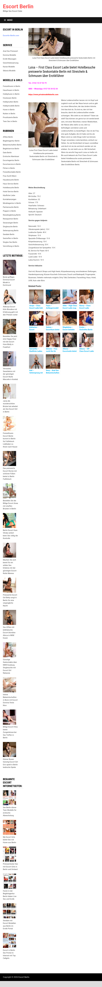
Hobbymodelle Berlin (11, 106)
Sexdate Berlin (8, 234)
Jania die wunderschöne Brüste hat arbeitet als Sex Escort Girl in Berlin (10, 406)
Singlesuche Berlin (10, 226)
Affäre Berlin (8, 137)
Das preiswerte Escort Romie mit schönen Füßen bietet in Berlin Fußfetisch (10, 473)
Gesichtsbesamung (10, 63)
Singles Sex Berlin (10, 242)
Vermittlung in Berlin (11, 246)
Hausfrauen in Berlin (11, 90)
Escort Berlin (18, 6)
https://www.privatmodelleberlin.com (43, 94)
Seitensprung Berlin (11, 230)
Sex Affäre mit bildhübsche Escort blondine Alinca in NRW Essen (9, 632)
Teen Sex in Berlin (10, 121)
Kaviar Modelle (9, 67)
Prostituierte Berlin (10, 117)
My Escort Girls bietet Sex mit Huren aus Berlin (9, 840)
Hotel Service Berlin (11, 191)
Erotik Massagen (9, 59)
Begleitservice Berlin (11, 149)
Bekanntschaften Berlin (12, 145)
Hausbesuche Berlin (11, 180)
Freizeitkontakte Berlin (12, 172)
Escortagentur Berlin (11, 160)
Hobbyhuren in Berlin (11, 94)
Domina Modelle (9, 55)
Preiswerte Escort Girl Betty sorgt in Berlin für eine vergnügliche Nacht (10, 600)
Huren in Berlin (9, 110)
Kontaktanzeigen (9, 199)
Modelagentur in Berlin (12, 203)
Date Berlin (7, 152)
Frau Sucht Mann (9, 176)
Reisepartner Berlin (10, 219)
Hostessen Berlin (9, 98)
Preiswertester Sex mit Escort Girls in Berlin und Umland (10, 866)
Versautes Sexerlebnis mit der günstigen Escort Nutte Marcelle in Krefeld (10, 374)
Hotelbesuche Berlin (11, 188)
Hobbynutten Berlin (10, 102)
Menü (8, 20)
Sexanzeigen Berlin (10, 223)
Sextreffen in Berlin (10, 238)
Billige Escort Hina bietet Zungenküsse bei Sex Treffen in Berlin (10, 732)
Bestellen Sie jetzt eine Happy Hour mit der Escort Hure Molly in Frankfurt (10, 341)
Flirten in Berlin (9, 168)
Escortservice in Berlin (12, 164)
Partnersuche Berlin (11, 207)
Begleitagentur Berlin (11, 141)
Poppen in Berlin (9, 211)
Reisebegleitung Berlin (12, 215)
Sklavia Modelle (9, 71)
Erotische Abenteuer (11, 156)
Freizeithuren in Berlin (11, 86)
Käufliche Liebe (9, 195)
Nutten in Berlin (9, 114)
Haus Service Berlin (10, 184)
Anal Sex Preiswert (10, 51)
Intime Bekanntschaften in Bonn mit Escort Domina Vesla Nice (10, 700)
